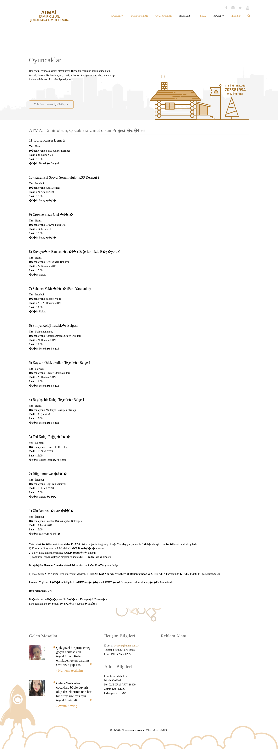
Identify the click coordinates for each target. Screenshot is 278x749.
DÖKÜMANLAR (139, 15)
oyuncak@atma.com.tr (126, 645)
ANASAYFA (117, 15)
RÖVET (219, 15)
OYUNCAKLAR (163, 15)
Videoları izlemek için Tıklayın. (51, 104)
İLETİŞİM (236, 15)
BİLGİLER (185, 15)
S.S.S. (203, 15)
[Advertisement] (74, 89)
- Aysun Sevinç (66, 706)
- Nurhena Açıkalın (69, 670)
